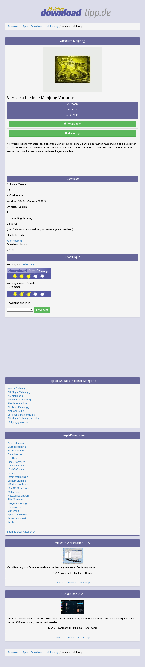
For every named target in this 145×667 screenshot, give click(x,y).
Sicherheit (13, 510)
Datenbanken (15, 454)
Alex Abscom (14, 240)
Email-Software (16, 461)
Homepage (73, 133)
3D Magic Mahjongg (19, 392)
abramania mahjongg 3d (21, 414)
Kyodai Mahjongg (17, 388)
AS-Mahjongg (15, 395)
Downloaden (72, 123)
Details (72, 582)
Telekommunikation (18, 518)
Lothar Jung (28, 264)
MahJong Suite (16, 411)
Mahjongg (52, 26)
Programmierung (17, 503)
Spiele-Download (33, 26)
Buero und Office (17, 450)
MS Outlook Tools (18, 484)
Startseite (13, 26)
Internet (12, 473)
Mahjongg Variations (19, 422)
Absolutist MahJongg (19, 399)
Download (60, 582)
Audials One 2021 (72, 594)
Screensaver (15, 507)
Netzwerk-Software (19, 495)
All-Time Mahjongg (18, 407)
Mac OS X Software (19, 488)
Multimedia (14, 492)
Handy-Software (17, 465)
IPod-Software (16, 469)
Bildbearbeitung (17, 446)
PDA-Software (16, 499)
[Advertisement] (37, 164)
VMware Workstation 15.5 (72, 543)
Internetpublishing (18, 477)
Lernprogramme (17, 480)
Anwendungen (16, 443)
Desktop (12, 458)
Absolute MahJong (18, 403)
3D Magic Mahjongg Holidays (24, 418)
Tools (11, 522)
